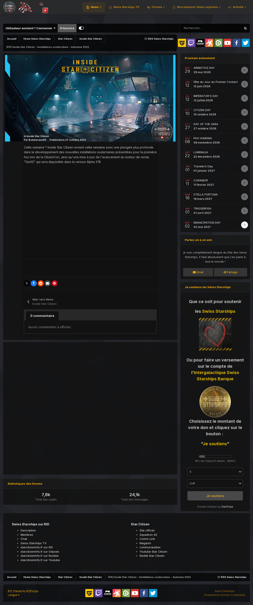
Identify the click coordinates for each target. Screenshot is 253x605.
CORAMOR (200, 180)
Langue (13, 595)
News (99, 10)
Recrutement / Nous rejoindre (202, 10)
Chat (24, 538)
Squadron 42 (148, 534)
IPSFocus (32, 591)
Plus (240, 10)
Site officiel (147, 530)
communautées (150, 547)
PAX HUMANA (202, 138)
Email (198, 272)
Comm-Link (147, 538)
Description (28, 530)
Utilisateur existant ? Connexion (30, 28)
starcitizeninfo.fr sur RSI (37, 547)
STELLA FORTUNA (205, 194)
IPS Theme (15, 591)
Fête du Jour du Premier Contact (215, 82)
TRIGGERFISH (202, 208)
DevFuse (227, 506)
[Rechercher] (195, 28)
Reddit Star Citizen (152, 555)
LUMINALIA (200, 152)
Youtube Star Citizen (153, 551)
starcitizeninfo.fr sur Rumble (40, 555)
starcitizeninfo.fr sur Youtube (40, 560)
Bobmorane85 (37, 139)
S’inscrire (67, 28)
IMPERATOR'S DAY (205, 96)
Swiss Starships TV (130, 10)
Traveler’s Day (203, 166)
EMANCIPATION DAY (207, 222)
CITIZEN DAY (202, 110)
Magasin (145, 543)
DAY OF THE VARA (205, 124)
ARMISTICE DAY (204, 67)
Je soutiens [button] (215, 496)
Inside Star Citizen (38, 136)
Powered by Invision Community (224, 595)
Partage (230, 272)
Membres (27, 534)
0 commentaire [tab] (42, 316)
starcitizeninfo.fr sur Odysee (40, 551)
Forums (161, 10)
